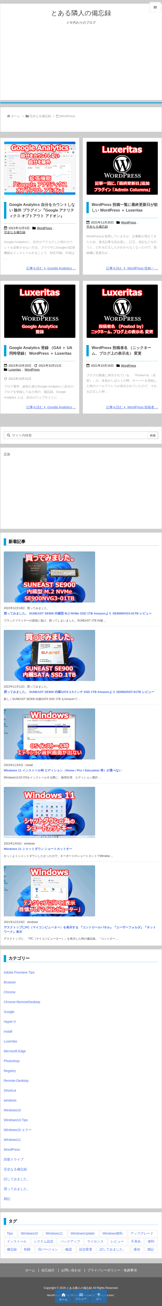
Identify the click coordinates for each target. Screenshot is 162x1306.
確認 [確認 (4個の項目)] (68, 1249)
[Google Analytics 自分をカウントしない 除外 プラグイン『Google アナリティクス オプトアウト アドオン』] (40, 168)
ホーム (15, 116)
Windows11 (12, 1140)
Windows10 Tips (16, 1120)
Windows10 (12, 1110)
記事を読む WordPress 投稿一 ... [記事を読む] (132, 268)
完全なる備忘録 (40, 116)
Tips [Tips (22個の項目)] (10, 1233)
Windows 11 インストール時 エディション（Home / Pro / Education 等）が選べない (63, 770)
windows (10, 1100)
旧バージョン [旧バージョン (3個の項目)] (48, 1249)
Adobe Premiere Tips (19, 972)
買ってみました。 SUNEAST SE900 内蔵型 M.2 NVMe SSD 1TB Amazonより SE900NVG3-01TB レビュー (78, 613)
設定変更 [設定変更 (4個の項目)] (85, 1249)
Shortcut (10, 1090)
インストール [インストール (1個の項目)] (17, 1241)
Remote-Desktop (16, 1081)
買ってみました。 (17, 1189)
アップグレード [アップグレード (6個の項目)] (142, 1233)
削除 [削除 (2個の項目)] (27, 1249)
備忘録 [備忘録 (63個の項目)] (12, 1249)
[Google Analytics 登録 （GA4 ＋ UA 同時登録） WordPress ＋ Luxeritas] (40, 311)
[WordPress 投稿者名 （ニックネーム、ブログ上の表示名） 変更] (122, 311)
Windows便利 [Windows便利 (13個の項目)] (112, 1233)
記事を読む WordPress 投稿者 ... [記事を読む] (132, 407)
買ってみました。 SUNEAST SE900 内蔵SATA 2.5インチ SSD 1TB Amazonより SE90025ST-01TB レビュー (79, 692)
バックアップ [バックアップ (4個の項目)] (70, 1241)
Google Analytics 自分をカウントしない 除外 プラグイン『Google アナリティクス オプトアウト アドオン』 (42, 210)
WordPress (44, 228)
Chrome (10, 992)
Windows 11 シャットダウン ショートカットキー (38, 849)
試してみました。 (17, 1179)
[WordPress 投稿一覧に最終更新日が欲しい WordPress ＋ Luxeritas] (122, 168)
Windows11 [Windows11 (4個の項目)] (54, 1233)
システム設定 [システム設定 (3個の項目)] (43, 1241)
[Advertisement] (81, 67)
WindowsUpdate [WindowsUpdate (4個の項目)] (83, 1233)
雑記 (7, 1199)
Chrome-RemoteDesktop (22, 1002)
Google (9, 1012)
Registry (10, 1071)
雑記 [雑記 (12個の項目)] (150, 1249)
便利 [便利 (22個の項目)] (151, 1241)
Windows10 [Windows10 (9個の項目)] (29, 1233)
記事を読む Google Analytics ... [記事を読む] (51, 268)
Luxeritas (14, 369)
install (8, 1031)
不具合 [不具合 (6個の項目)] (136, 1241)
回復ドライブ (14, 1159)
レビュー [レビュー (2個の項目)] (117, 1241)
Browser (10, 982)
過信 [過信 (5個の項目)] (137, 1249)
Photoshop (12, 1061)
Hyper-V (10, 1021)
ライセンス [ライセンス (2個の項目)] (95, 1241)
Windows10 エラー (18, 1130)
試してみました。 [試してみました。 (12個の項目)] (113, 1249)
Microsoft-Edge (15, 1051)
